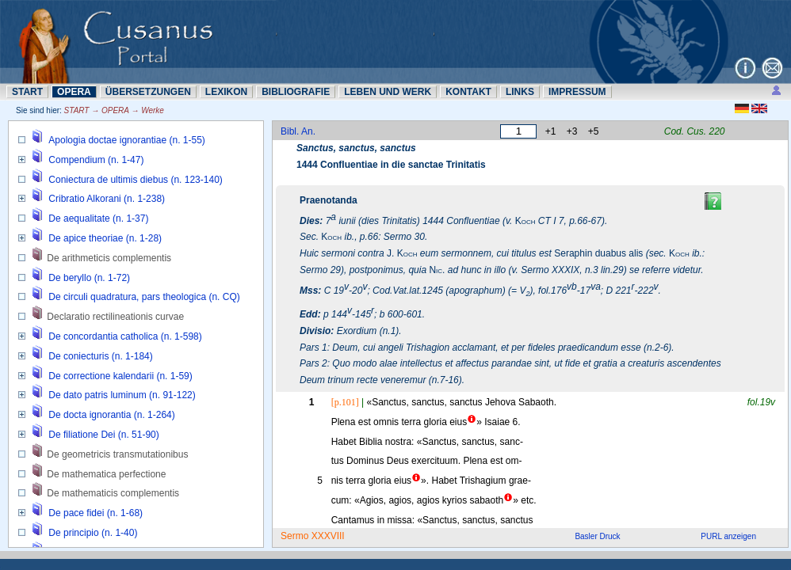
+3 (572, 131)
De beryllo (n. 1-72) (89, 277)
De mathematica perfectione (106, 474)
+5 (593, 131)
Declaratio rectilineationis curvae (115, 316)
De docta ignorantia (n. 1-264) (111, 414)
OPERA (74, 91)
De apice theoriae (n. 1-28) (105, 238)
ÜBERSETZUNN (148, 91)
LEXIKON (226, 91)
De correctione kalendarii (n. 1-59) (120, 376)
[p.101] (345, 402)
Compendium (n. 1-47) (95, 159)
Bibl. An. (298, 131)
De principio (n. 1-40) (92, 532)
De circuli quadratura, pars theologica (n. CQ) (143, 296)
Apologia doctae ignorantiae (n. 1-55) (126, 140)
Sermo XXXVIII (313, 536)
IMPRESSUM (577, 91)
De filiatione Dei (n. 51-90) (103, 434)
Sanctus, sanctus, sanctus (356, 148)
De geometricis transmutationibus (117, 454)
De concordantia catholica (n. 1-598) (124, 336)
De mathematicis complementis (113, 493)
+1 (550, 131)
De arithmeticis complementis (109, 258)
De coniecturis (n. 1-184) (100, 356)
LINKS (520, 91)
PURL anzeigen (728, 536)
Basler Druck (597, 536)
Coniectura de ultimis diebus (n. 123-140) (135, 179)
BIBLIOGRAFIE (296, 91)
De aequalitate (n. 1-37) (98, 218)
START (27, 91)
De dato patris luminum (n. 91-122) (121, 395)
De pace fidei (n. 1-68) (95, 513)
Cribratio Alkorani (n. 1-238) (106, 198)
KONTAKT (468, 91)
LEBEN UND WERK (387, 91)
